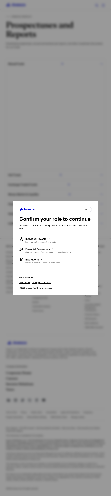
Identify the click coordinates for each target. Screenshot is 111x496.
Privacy (35, 283)
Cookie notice (45, 283)
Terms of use (24, 283)
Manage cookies (26, 277)
